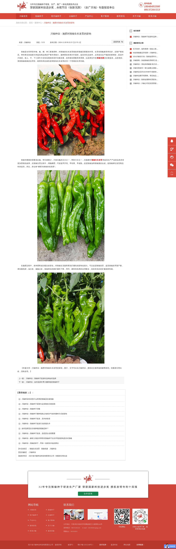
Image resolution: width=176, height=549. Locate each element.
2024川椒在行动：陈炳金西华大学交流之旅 (146, 56)
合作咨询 (88, 494)
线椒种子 (39, 16)
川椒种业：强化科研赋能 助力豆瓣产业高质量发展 (146, 64)
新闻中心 (38, 23)
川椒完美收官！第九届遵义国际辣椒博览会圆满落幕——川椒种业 (146, 68)
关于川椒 (137, 16)
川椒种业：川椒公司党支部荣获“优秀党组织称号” (146, 83)
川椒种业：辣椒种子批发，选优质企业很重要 (38, 433)
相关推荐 (136, 31)
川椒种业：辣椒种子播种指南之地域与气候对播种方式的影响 (44, 414)
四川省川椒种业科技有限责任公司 (41, 456)
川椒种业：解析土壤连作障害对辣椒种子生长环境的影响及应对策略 (47, 438)
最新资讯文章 (138, 43)
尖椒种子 (73, 16)
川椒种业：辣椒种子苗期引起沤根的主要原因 (38, 404)
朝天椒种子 (56, 16)
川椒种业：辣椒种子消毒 (31, 409)
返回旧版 (51, 531)
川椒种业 (53, 449)
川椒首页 (23, 16)
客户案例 (105, 16)
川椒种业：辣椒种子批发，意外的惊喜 (36, 419)
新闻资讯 (121, 16)
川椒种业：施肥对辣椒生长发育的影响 (59, 23)
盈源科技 (114, 545)
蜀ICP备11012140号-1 (85, 545)
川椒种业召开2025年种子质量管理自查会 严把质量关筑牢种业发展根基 (146, 72)
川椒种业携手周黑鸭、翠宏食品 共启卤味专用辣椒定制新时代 (146, 76)
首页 (31, 23)
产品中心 (89, 16)
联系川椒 (152, 16)
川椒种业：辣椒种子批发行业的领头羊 (36, 423)
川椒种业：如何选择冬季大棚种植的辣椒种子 (42, 382)
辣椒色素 (44, 449)
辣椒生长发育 (35, 449)
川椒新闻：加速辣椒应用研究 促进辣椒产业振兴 (146, 60)
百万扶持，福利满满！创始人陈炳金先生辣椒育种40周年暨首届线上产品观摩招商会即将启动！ (146, 49)
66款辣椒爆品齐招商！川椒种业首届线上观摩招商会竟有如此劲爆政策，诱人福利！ (146, 53)
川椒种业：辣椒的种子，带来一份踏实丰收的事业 (40, 443)
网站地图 (127, 545)
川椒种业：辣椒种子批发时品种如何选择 (41, 378)
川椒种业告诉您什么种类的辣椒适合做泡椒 (38, 399)
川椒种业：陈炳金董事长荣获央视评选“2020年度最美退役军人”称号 (146, 79)
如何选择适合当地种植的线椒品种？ (35, 428)
